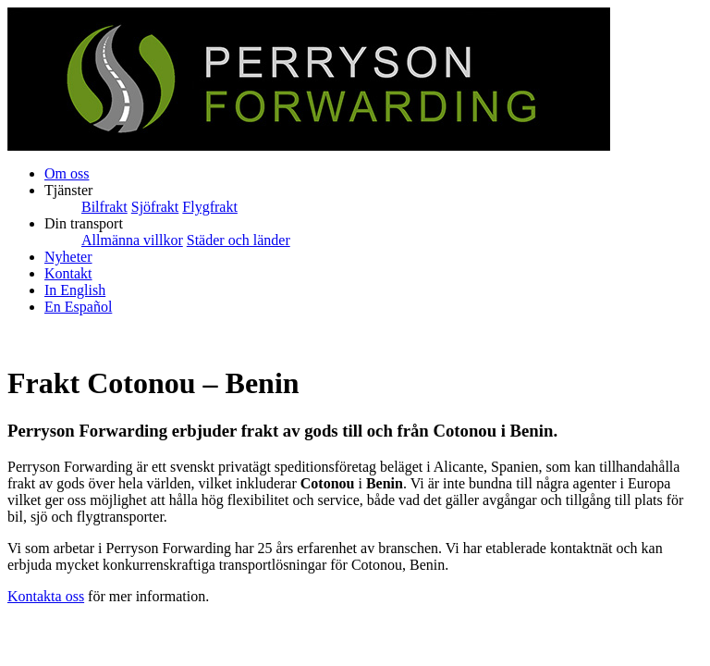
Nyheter (68, 257)
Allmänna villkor (132, 240)
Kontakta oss (45, 596)
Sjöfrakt (155, 207)
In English (74, 290)
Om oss (66, 173)
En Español (78, 306)
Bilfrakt (104, 207)
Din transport (83, 223)
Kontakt (68, 273)
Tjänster (68, 190)
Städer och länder (238, 240)
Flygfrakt (210, 207)
